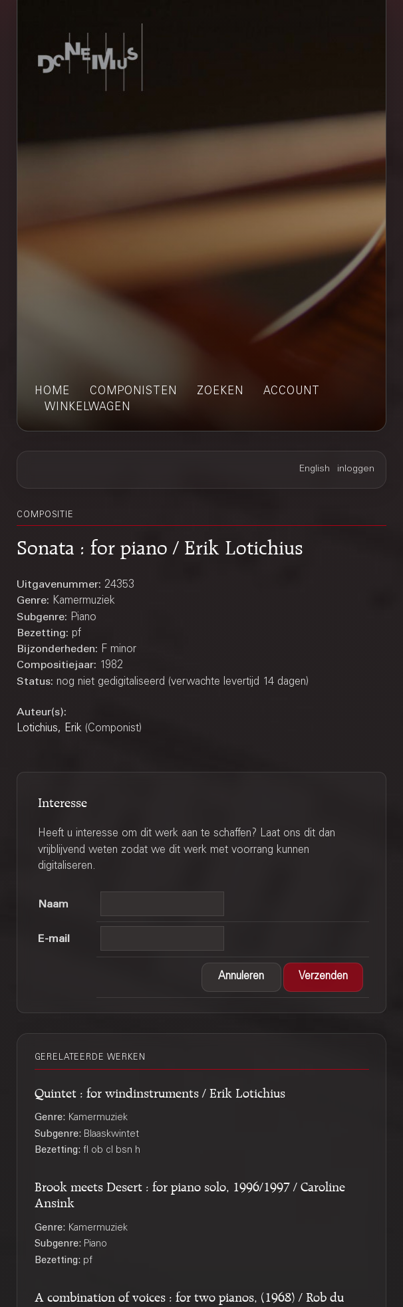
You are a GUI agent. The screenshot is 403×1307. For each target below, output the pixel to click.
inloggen (355, 469)
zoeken (220, 391)
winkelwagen (87, 407)
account (291, 391)
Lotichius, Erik (49, 728)
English (314, 469)
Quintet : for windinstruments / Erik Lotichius (160, 1091)
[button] (241, 977)
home (52, 391)
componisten (133, 391)
